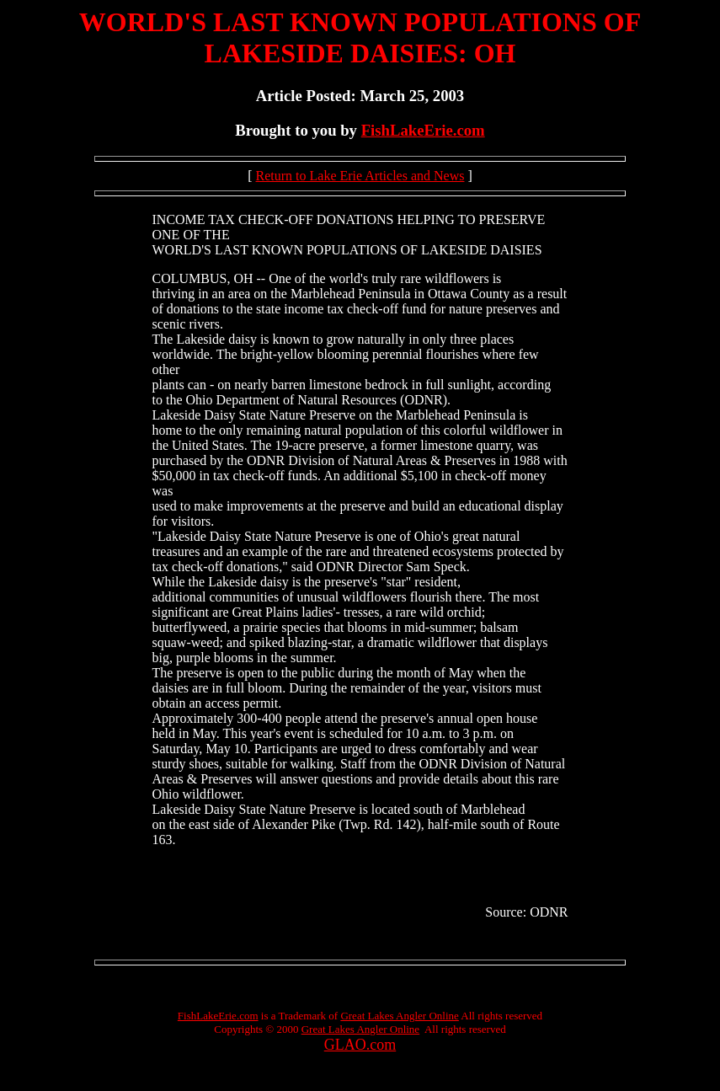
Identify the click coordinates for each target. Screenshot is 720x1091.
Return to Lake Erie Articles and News (360, 175)
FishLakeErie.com (423, 130)
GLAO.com (360, 1044)
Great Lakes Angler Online (399, 1015)
